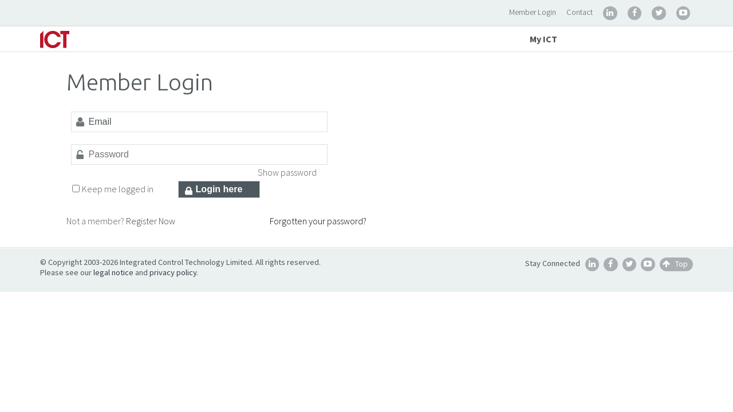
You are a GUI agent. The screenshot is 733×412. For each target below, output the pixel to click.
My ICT (543, 39)
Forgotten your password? (318, 221)
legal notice (113, 272)
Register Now (150, 221)
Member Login (532, 12)
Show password (287, 172)
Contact (579, 12)
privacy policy (172, 272)
